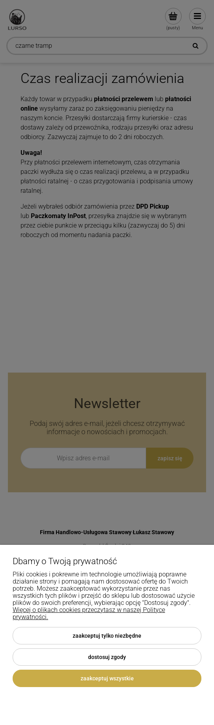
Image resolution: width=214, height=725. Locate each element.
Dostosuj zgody (107, 657)
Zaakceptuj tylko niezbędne (107, 636)
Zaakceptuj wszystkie (107, 678)
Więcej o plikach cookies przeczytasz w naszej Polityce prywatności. (89, 613)
